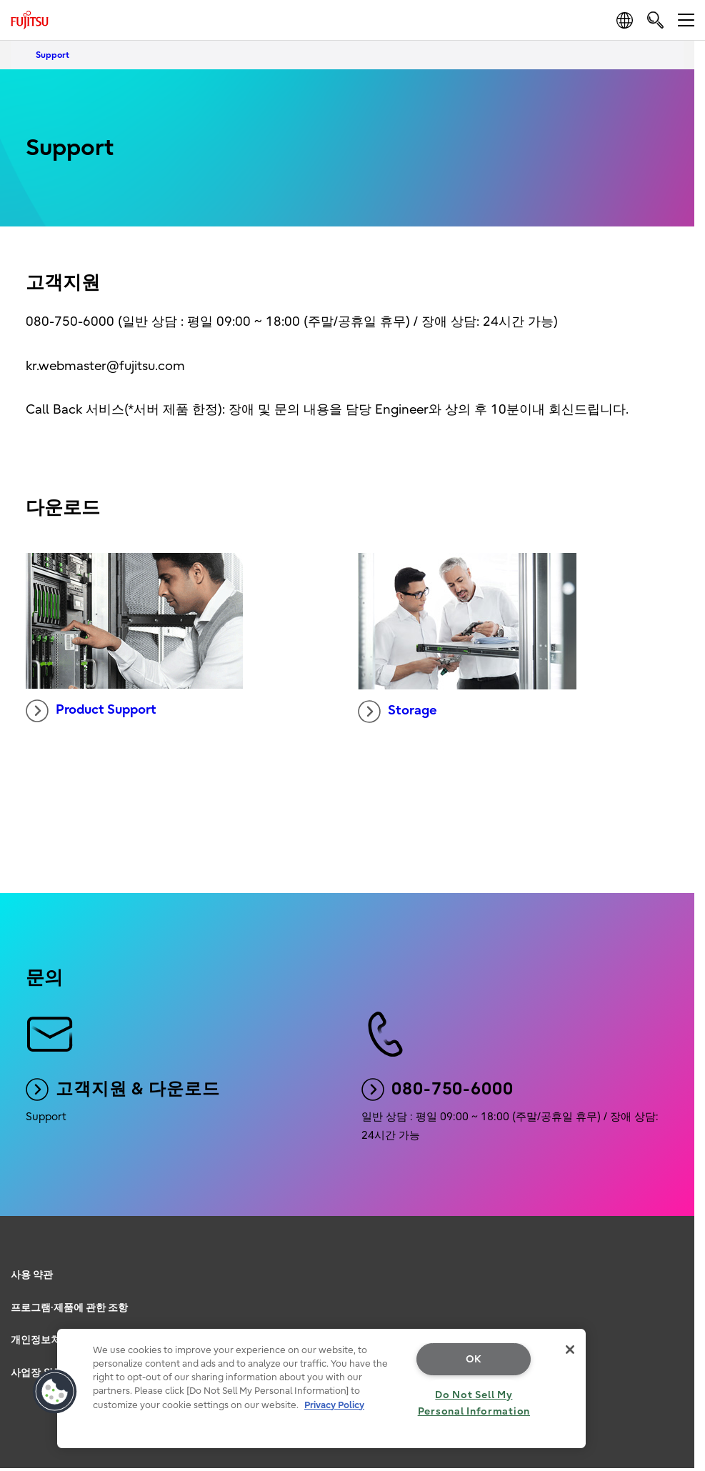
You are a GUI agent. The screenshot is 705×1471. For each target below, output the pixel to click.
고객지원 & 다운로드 (123, 1089)
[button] (55, 1392)
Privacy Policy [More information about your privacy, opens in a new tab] (334, 1405)
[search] (655, 19)
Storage (397, 711)
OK (474, 1359)
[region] (321, 1388)
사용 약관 (32, 1275)
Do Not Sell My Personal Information (474, 1403)
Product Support (91, 710)
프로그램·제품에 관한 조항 (69, 1308)
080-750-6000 (437, 1089)
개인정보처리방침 (51, 1340)
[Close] (570, 1349)
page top (680, 1253)
